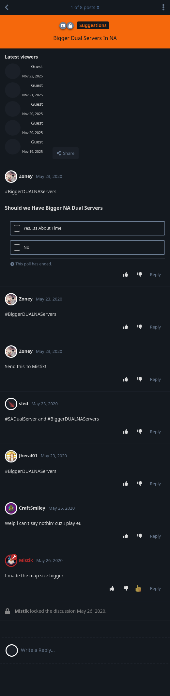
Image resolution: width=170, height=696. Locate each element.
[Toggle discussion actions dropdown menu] (163, 7)
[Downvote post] (141, 274)
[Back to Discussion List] (6, 7)
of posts (84, 7)
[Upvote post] (127, 274)
